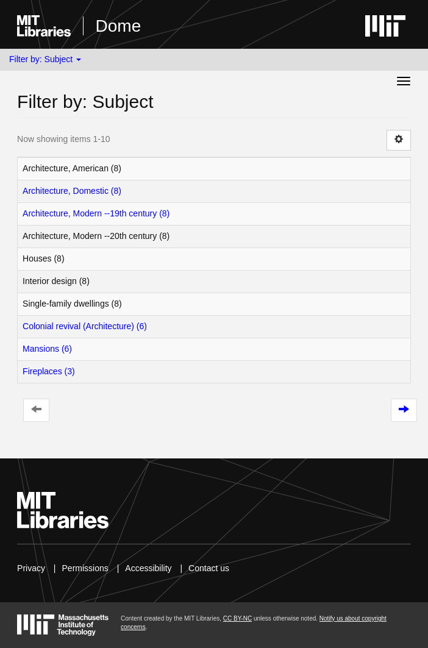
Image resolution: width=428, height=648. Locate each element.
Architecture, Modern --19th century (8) (96, 213)
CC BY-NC (237, 618)
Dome (118, 25)
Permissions (85, 568)
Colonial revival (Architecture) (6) (85, 326)
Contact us (208, 568)
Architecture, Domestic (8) (72, 191)
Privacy (31, 568)
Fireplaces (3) (49, 371)
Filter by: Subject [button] (45, 59)
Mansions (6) (47, 349)
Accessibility (148, 568)
